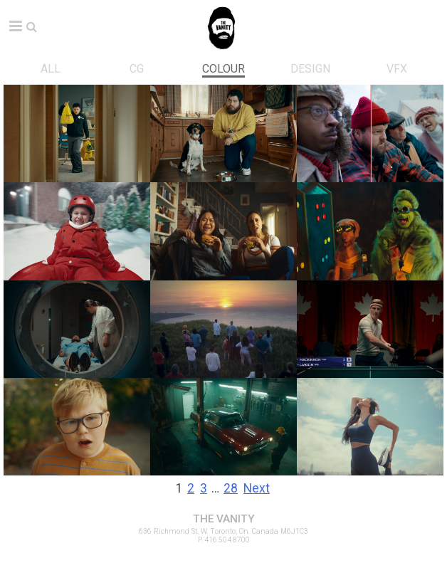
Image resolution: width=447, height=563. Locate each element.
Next (256, 488)
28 (231, 488)
